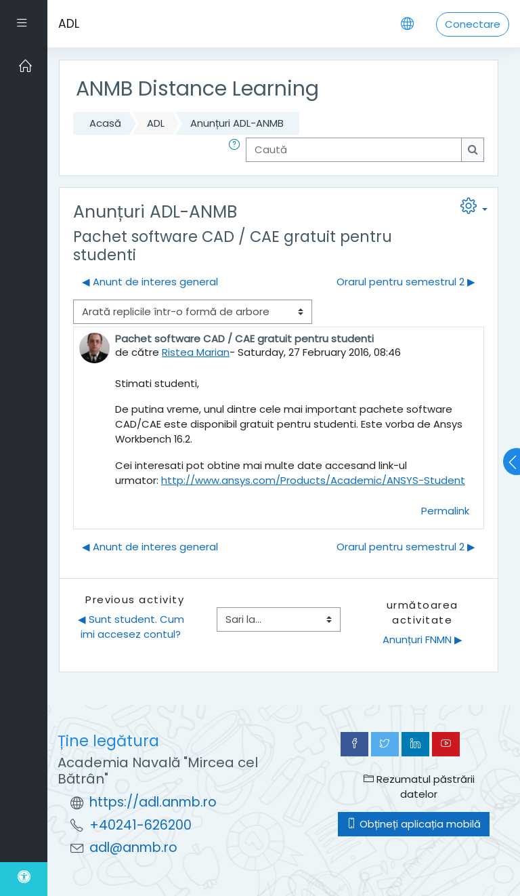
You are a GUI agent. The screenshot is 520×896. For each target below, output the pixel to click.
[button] (237, 150)
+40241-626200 (140, 825)
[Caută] (354, 150)
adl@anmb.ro (133, 847)
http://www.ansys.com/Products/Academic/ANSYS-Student (313, 480)
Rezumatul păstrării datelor (419, 786)
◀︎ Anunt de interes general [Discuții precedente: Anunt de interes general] (150, 281)
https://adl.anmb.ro (153, 802)
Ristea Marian (196, 352)
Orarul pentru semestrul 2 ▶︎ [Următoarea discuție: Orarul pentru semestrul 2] (406, 281)
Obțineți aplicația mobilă (414, 824)
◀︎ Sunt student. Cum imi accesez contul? (132, 626)
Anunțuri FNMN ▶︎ (422, 639)
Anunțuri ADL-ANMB (237, 123)
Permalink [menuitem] (445, 511)
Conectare (472, 24)
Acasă (105, 123)
